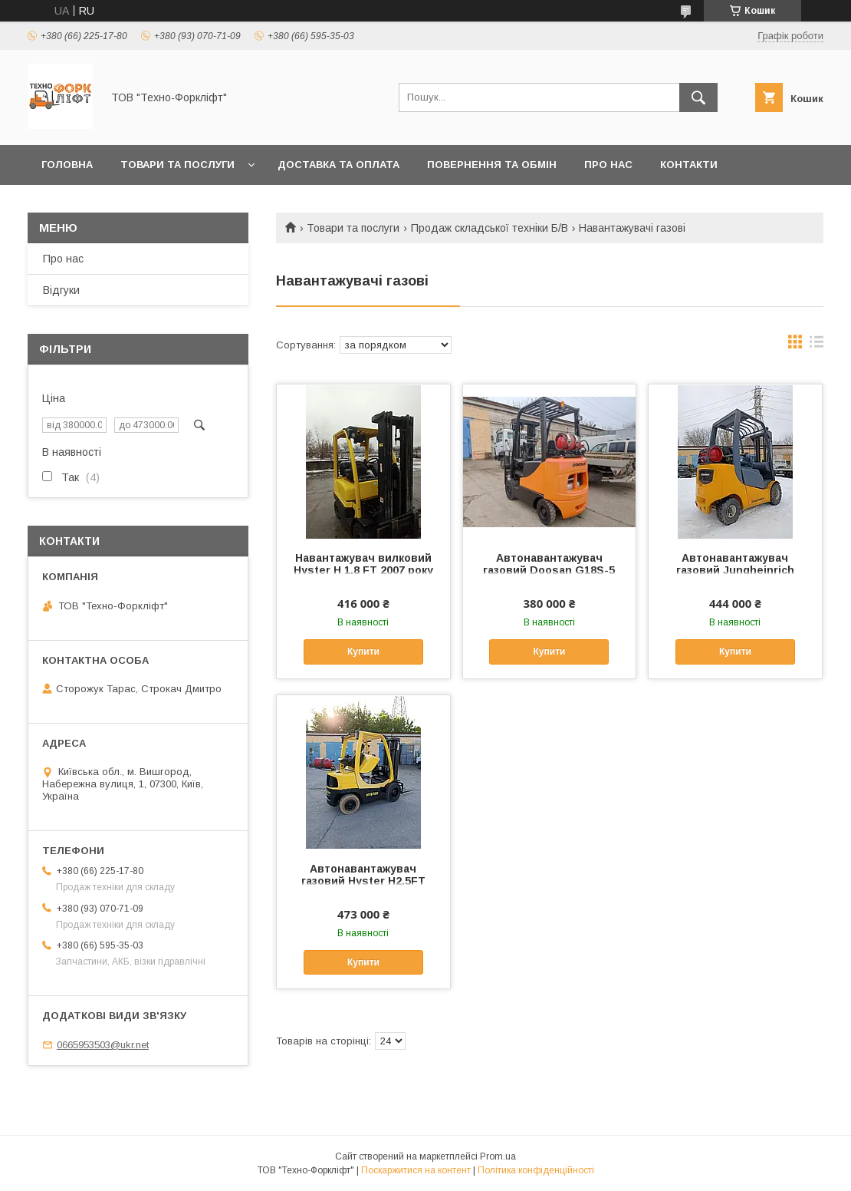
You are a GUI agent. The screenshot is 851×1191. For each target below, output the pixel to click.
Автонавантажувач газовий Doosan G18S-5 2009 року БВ (549, 570)
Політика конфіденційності (536, 1170)
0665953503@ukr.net (103, 1045)
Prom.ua (498, 1156)
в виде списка (816, 345)
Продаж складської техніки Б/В (489, 228)
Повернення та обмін (492, 164)
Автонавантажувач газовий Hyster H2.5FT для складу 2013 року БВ (363, 881)
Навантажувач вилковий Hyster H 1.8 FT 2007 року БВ (363, 570)
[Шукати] (698, 97)
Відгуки (61, 290)
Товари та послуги (177, 164)
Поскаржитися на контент (416, 1170)
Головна (67, 164)
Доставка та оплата (338, 164)
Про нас (608, 164)
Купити (363, 651)
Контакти (689, 164)
